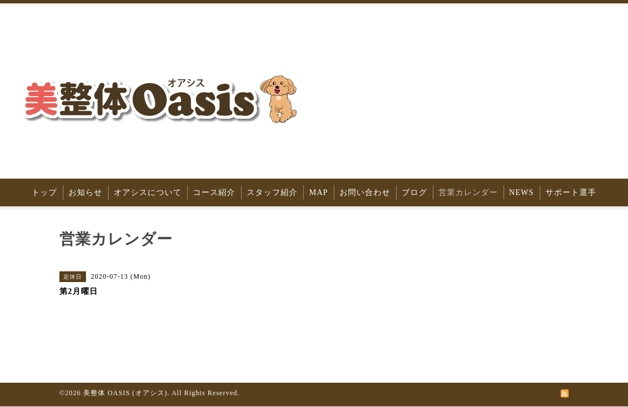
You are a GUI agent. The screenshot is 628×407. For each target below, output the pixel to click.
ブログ (414, 192)
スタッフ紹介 (272, 192)
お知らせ (85, 192)
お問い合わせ (364, 192)
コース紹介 (214, 192)
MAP (318, 192)
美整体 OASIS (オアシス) (125, 393)
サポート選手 (570, 192)
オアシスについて (148, 192)
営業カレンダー (468, 192)
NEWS (521, 192)
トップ (44, 192)
